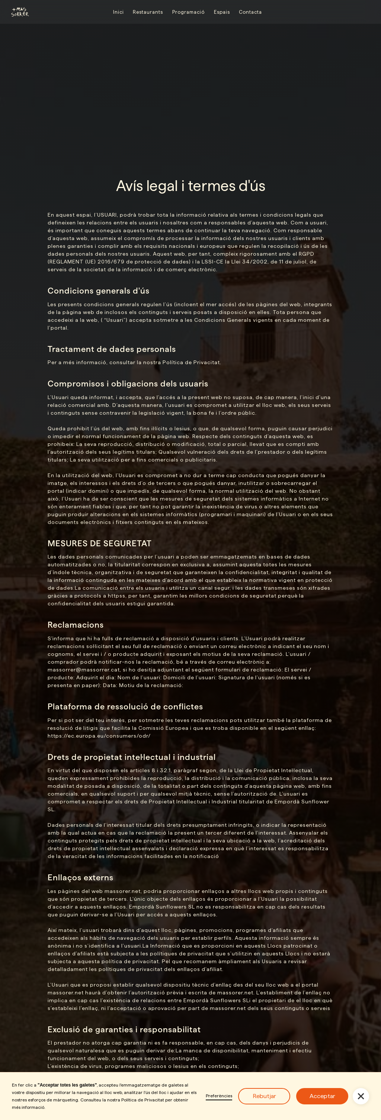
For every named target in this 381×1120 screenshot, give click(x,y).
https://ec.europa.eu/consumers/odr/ (99, 736)
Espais (222, 11)
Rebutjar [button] (264, 1096)
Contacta (250, 11)
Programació (188, 11)
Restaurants (148, 11)
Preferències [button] (219, 1095)
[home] (16, 12)
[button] (361, 1096)
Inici (118, 11)
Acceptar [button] (322, 1096)
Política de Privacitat (142, 1099)
